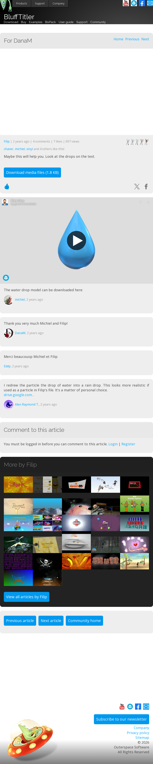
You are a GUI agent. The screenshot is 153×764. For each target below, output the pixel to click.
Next (145, 39)
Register (128, 444)
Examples (35, 22)
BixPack (50, 22)
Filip (7, 141)
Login (113, 444)
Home (118, 39)
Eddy (7, 366)
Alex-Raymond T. (27, 404)
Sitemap (142, 737)
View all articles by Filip (26, 596)
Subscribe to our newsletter (121, 719)
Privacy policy (138, 732)
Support (40, 3)
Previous (132, 39)
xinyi (29, 149)
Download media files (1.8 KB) (32, 172)
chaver (8, 149)
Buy (23, 22)
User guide (66, 22)
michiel (20, 149)
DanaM (20, 333)
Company (58, 3)
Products (21, 3)
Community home (84, 620)
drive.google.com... (19, 394)
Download (11, 22)
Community (98, 22)
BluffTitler (19, 16)
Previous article (20, 620)
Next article (51, 620)
